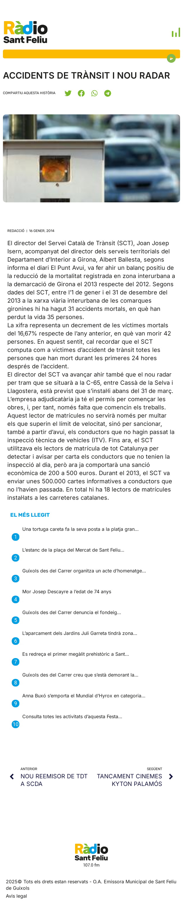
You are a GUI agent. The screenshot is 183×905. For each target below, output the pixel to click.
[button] (67, 93)
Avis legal (16, 896)
